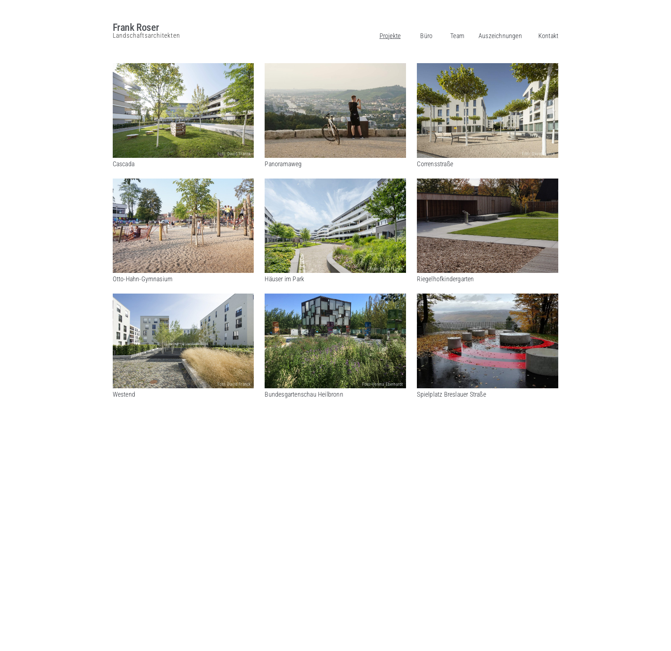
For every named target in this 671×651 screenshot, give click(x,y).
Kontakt (548, 36)
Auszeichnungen (500, 36)
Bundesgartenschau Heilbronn (304, 394)
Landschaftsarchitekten (146, 35)
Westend (124, 394)
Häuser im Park (284, 279)
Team (457, 36)
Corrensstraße (435, 164)
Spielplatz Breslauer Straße (451, 394)
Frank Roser (136, 27)
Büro (426, 36)
